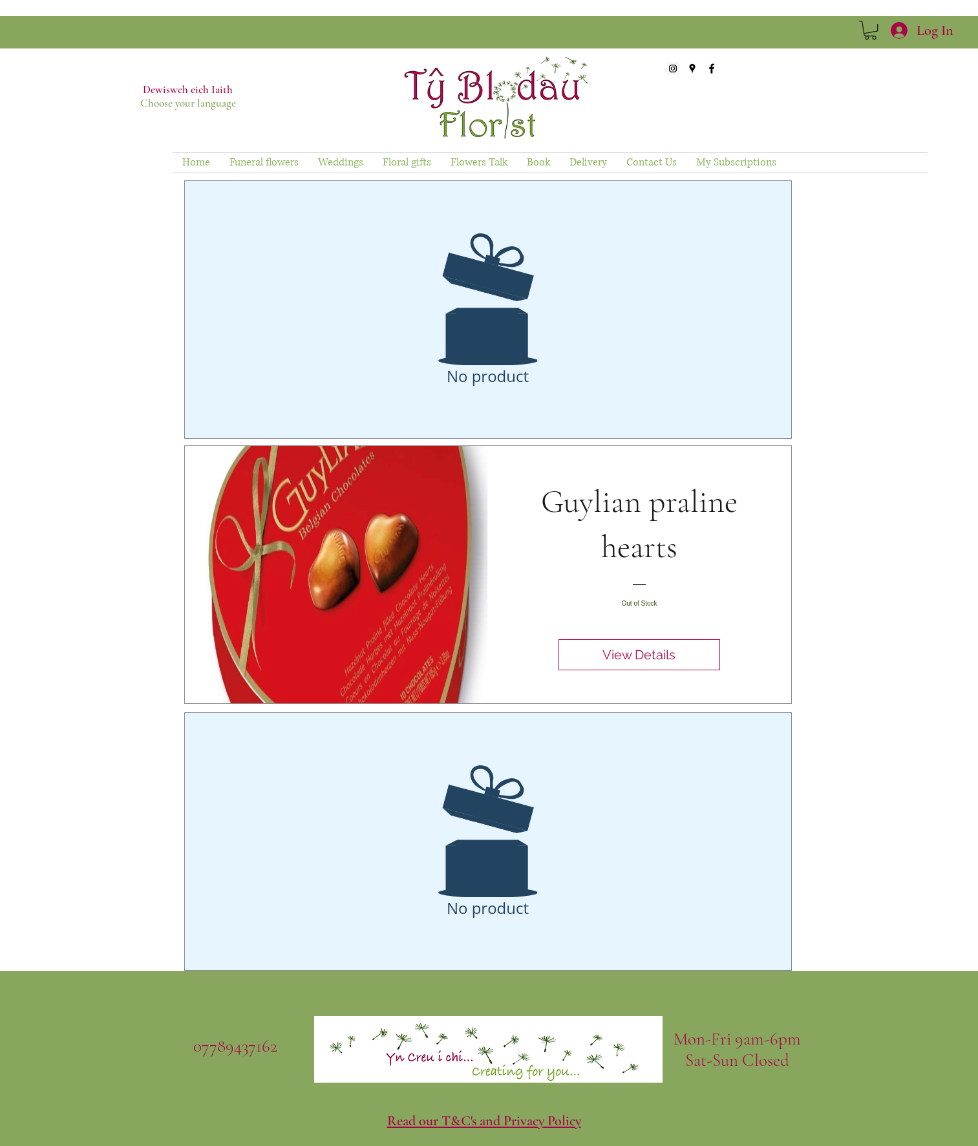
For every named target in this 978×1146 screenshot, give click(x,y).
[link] (870, 30)
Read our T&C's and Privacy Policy (484, 1120)
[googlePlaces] (692, 68)
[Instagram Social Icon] (672, 68)
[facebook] (711, 68)
